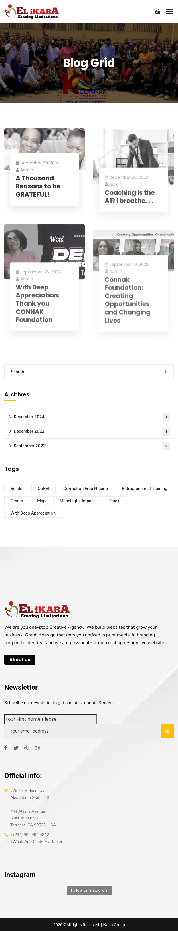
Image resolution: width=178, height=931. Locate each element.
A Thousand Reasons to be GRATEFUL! (38, 188)
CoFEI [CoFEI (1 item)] (43, 488)
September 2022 (92, 446)
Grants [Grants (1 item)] (17, 500)
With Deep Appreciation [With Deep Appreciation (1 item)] (33, 513)
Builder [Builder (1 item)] (17, 488)
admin (24, 171)
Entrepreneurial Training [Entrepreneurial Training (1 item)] (144, 488)
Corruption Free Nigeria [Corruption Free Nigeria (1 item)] (85, 488)
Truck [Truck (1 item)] (114, 500)
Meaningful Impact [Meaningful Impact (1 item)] (77, 500)
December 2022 (92, 432)
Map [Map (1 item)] (41, 500)
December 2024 (92, 417)
